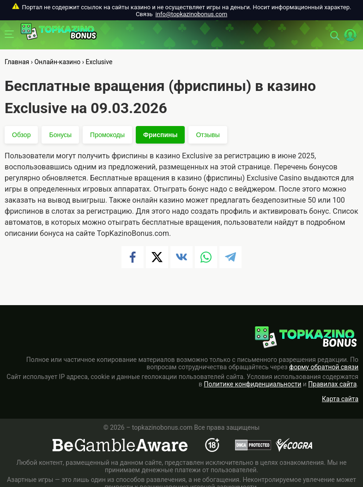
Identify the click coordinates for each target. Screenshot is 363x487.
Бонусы (60, 134)
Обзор (21, 134)
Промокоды (107, 134)
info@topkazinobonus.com (191, 14)
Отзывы (207, 134)
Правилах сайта (332, 384)
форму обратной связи (323, 367)
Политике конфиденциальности (253, 384)
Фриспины (160, 134)
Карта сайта (340, 399)
